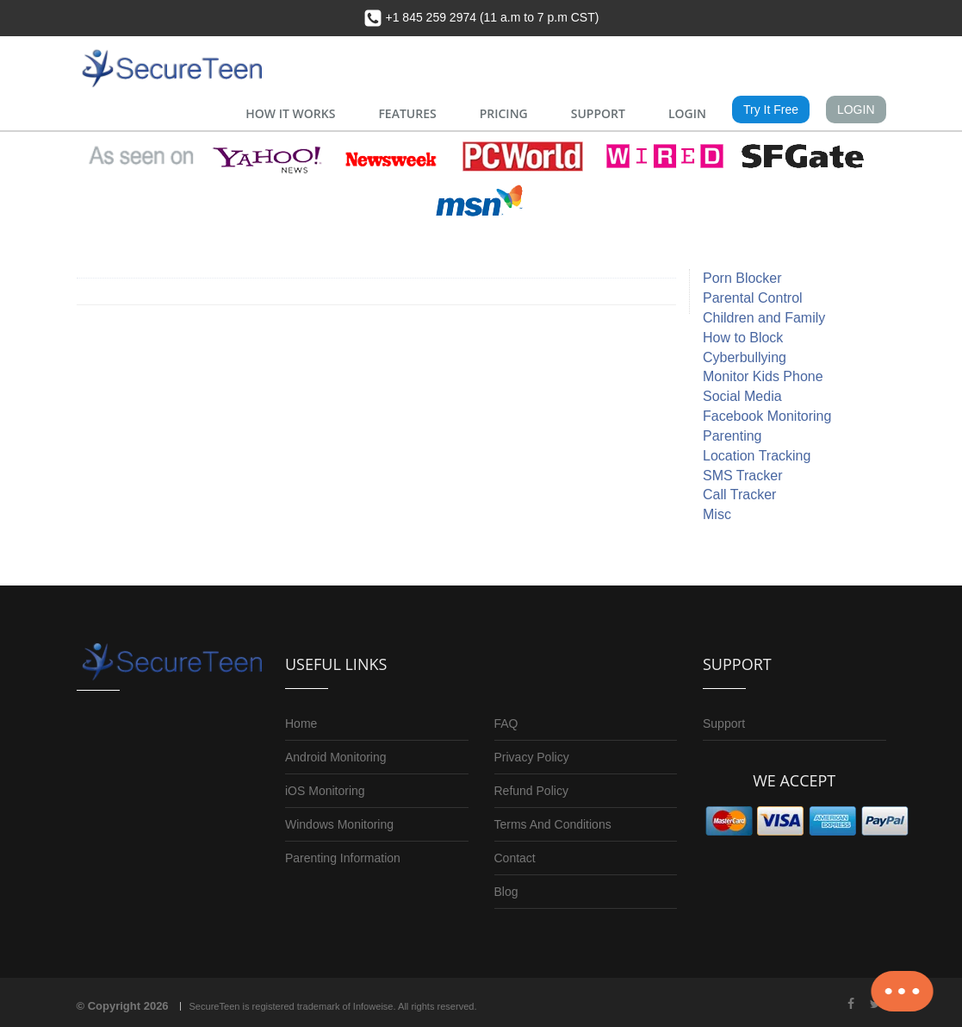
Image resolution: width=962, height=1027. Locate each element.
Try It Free (770, 109)
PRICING (504, 113)
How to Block (743, 337)
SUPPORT (598, 113)
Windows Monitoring (339, 824)
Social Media (742, 396)
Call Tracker (739, 494)
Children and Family (764, 317)
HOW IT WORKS (290, 113)
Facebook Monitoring (767, 416)
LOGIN (687, 113)
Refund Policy (531, 791)
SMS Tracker (742, 475)
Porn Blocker (742, 278)
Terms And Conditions (552, 824)
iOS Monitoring (325, 791)
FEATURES (407, 113)
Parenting (732, 436)
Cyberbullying (744, 357)
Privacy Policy (531, 757)
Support (724, 723)
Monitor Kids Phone (763, 376)
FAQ (506, 723)
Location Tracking (756, 455)
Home (301, 723)
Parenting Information (342, 858)
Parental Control (753, 298)
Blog (506, 892)
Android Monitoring (336, 757)
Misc (717, 514)
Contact (515, 858)
